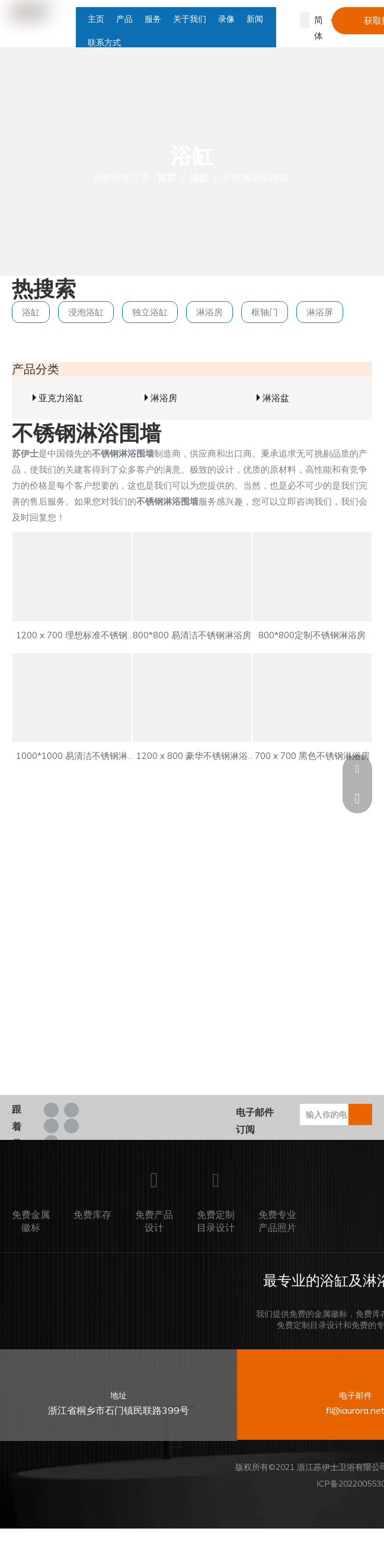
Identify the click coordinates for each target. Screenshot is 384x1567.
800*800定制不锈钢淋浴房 (312, 635)
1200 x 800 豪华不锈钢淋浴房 (192, 757)
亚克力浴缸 (61, 397)
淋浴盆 (276, 397)
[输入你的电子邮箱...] (332, 1114)
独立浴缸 (150, 312)
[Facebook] (51, 1109)
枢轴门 (264, 312)
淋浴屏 (319, 312)
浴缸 (31, 312)
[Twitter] (51, 1125)
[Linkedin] (71, 1109)
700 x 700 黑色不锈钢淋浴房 (312, 755)
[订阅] (360, 1114)
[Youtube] (71, 1125)
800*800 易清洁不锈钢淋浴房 (192, 635)
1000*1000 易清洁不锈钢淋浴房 (71, 757)
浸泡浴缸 (86, 312)
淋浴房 (209, 312)
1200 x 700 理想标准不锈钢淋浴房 (71, 636)
